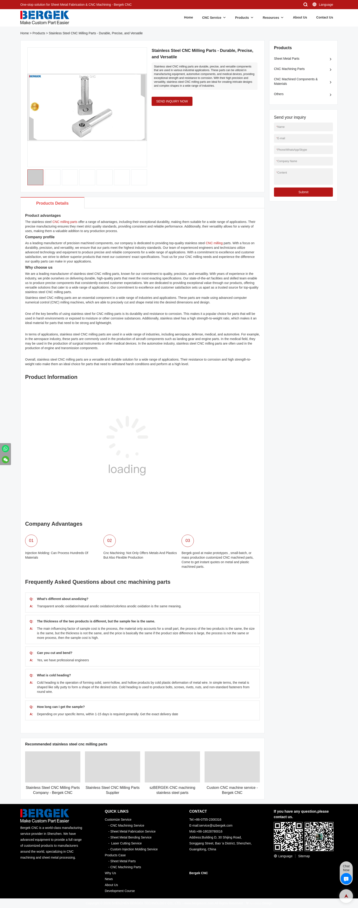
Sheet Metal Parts (286, 58)
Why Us (110, 873)
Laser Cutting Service (126, 843)
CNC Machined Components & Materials (296, 81)
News (109, 879)
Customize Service (118, 819)
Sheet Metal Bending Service (131, 837)
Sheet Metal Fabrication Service (132, 831)
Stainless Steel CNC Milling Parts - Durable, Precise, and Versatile (96, 33)
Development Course (120, 891)
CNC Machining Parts (289, 69)
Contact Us (324, 17)
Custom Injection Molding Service (134, 849)
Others (279, 94)
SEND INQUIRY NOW (172, 101)
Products (242, 17)
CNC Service (211, 17)
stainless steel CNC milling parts (83, 334)
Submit (303, 192)
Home (188, 17)
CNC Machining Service (127, 825)
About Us (300, 17)
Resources (271, 17)
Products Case (115, 855)
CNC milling (214, 243)
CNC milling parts (65, 222)
